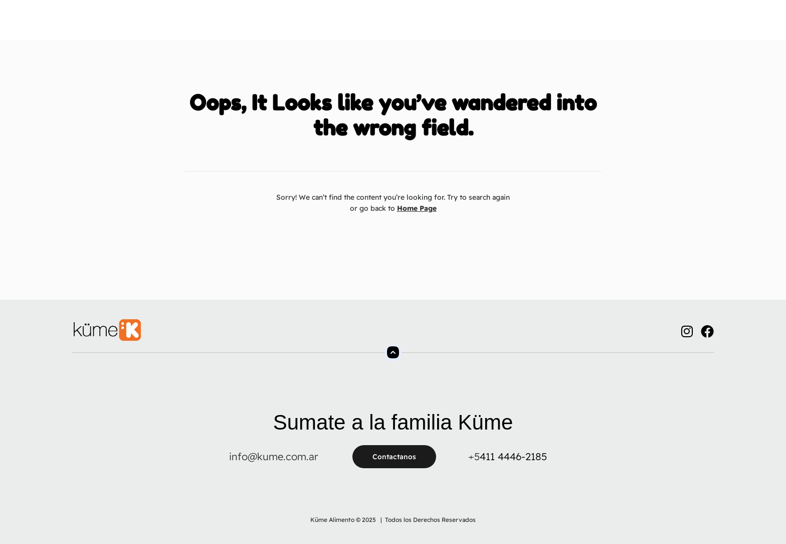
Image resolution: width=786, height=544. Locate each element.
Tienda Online (392, 25)
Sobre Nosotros (265, 25)
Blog (529, 25)
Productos (330, 25)
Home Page (417, 208)
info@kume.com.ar (273, 456)
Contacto (487, 25)
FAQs (445, 25)
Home (208, 25)
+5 (474, 456)
